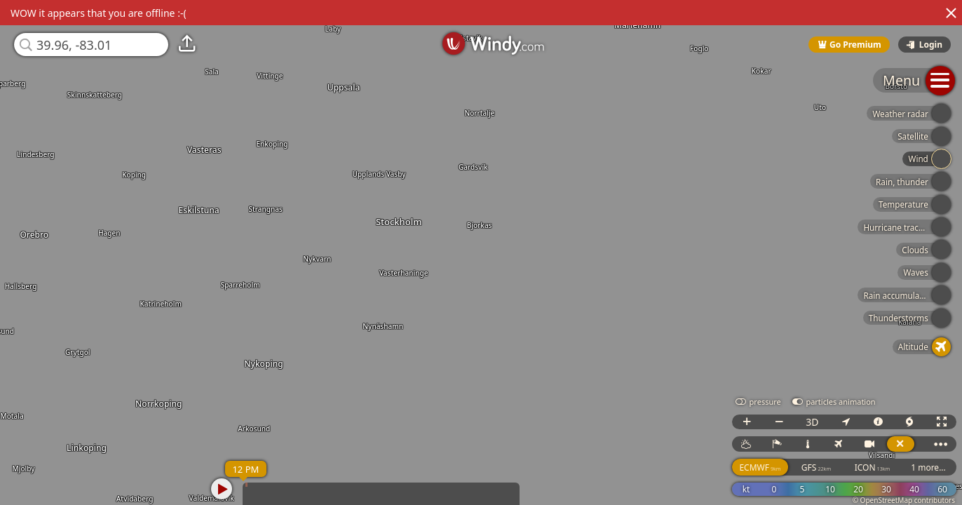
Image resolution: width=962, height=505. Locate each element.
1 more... (928, 467)
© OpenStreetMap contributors (904, 500)
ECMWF (759, 467)
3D (812, 422)
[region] (481, 252)
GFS (816, 467)
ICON (872, 467)
